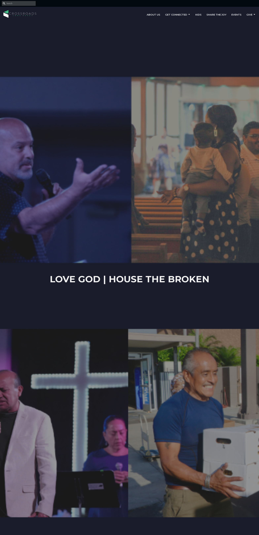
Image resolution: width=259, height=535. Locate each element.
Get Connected (177, 14)
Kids (198, 14)
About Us (153, 14)
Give (251, 14)
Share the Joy (216, 14)
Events (236, 14)
